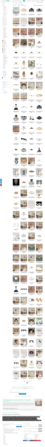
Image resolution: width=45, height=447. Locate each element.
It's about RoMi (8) (5, 61)
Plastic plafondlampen (16, 419)
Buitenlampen (4, 10)
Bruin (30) (4, 42)
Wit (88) (4, 39)
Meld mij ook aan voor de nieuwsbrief (14, 392)
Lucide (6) (4, 62)
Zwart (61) (4, 40)
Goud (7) (4, 48)
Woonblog (25, 435)
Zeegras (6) (4, 35)
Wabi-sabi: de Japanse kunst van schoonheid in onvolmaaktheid (33, 428)
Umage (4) (4, 64)
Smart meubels (4, 25)
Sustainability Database (6, 433)
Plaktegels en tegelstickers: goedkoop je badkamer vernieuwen (33, 431)
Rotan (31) (4, 30)
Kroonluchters (4, 9)
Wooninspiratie (36, 438)
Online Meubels (26, 434)
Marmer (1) (4, 37)
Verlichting (3, 5)
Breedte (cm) (4, 83)
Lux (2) (4, 65)
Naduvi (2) (4, 75)
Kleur (3, 38)
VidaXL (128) (4, 71)
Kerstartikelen (4, 21)
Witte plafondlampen (16, 420)
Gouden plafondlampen (22, 419)
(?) (42, 5)
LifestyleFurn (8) (5, 60)
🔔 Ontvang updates (22, 393)
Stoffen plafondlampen (27, 419)
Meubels (3, 2)
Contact (36, 439)
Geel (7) (4, 47)
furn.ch (4, 440)
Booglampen (4, 12)
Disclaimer (25, 436)
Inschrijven (19, 426)
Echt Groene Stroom (6, 430)
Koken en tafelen (4, 18)
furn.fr (4, 435)
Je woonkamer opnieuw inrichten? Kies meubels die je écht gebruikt (33, 426)
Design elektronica (4, 24)
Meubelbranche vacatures (38, 434)
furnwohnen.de (5, 443)
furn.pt (4, 441)
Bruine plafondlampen (5, 420)
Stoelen (3, 4)
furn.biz (5, 442)
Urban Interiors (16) (5, 57)
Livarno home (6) (5, 63)
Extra (3, 90)
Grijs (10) (4, 45)
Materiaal (3, 26)
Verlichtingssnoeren (5, 14)
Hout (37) (4, 29)
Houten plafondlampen (32, 420)
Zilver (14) (4, 44)
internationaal (10, 431)
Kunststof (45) (5, 28)
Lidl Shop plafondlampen (5, 419)
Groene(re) (8, 0)
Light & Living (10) (5, 58)
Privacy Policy (25, 439)
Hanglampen (4, 6)
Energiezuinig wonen (4, 23)
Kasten (3, 16)
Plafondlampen (5, 11)
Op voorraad (4, 92)
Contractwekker (5, 432)
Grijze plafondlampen (10, 420)
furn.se (4, 439)
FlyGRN (4, 429)
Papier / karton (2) (5, 36)
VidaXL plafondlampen (11, 419)
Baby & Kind (3, 20)
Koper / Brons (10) (5, 46)
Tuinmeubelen (4, 17)
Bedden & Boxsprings (4, 19)
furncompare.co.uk (6, 444)
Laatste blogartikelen (26, 423)
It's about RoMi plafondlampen (34, 419)
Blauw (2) (4, 52)
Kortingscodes (36, 435)
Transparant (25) (5, 43)
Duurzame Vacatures (6, 431)
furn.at (4, 437)
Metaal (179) (4, 27)
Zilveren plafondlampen (26, 420)
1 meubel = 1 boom (37, 436)
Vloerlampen (4, 7)
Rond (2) (4, 89)
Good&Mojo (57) (5, 56)
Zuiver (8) (4, 59)
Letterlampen (4, 13)
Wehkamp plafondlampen (38, 420)
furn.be (4, 436)
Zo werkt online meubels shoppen (28, 438)
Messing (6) (4, 34)
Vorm (3, 88)
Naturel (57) (4, 41)
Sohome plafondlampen (21, 420)
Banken (3, 3)
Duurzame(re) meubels (39, 5)
